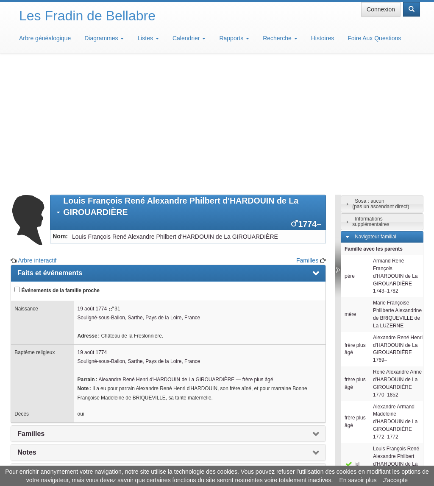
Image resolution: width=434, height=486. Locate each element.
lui (352, 340)
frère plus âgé (257, 255)
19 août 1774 (92, 184)
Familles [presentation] (31, 309)
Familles (307, 135)
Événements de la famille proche (57, 165)
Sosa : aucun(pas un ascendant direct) (380, 79)
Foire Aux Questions (374, 38)
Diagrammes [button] (104, 38)
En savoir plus (358, 480)
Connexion (381, 9)
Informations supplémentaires (370, 97)
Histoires (322, 38)
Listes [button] (148, 38)
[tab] (188, 88)
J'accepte (395, 480)
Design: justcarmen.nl (395, 438)
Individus (365, 380)
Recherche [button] (280, 38)
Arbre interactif (37, 135)
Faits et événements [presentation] (49, 148)
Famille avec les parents (374, 124)
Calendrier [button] (189, 38)
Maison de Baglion (254, 460)
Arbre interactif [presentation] (41, 346)
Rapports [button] (234, 38)
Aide (219, 460)
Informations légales (181, 460)
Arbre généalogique (45, 38)
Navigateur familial (375, 112)
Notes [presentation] (26, 327)
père (350, 151)
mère (350, 190)
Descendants (369, 367)
